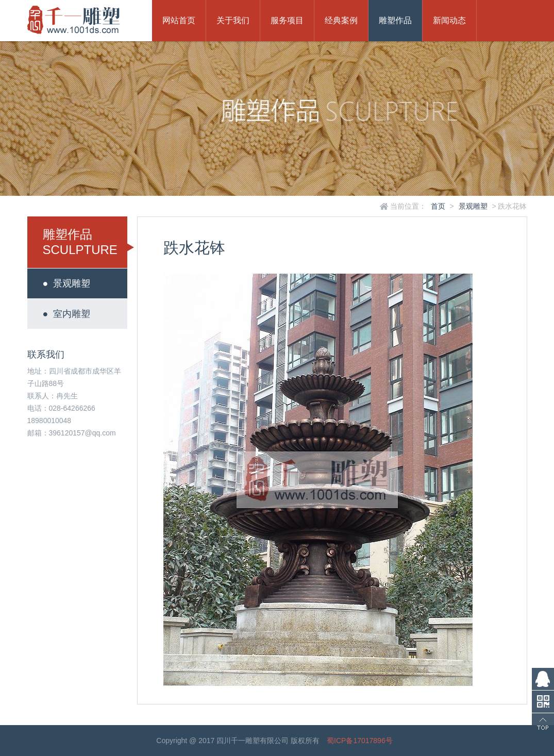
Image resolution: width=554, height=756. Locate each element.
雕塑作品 (395, 20)
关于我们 (232, 20)
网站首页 (178, 20)
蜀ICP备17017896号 (360, 740)
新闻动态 (449, 20)
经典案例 (341, 20)
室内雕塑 (67, 314)
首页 (438, 206)
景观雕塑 (473, 206)
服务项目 (287, 20)
